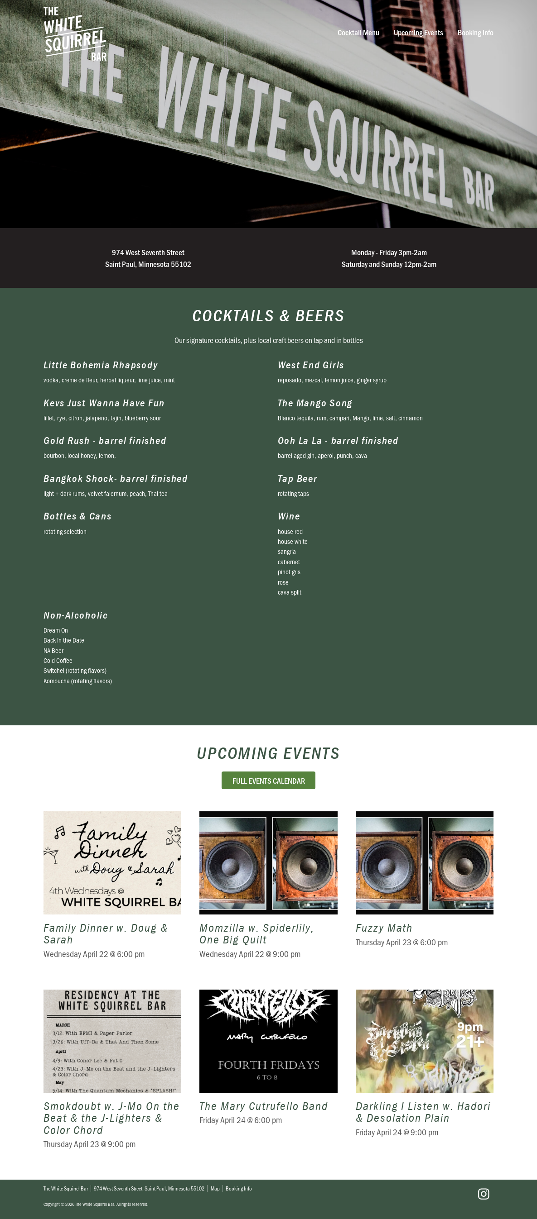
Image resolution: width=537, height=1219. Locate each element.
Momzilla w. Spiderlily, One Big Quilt (268, 891)
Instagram (483, 1194)
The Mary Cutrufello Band (268, 1076)
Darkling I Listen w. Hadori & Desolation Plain (424, 1076)
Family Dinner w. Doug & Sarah (112, 891)
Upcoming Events (418, 32)
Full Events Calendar (268, 780)
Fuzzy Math (424, 891)
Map (215, 1188)
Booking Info (475, 32)
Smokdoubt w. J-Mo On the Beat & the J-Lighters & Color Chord (112, 1076)
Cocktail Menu (358, 32)
